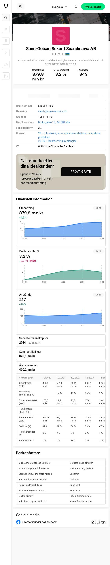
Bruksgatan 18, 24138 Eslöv (54, 122)
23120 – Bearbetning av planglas (57, 141)
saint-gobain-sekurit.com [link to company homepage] (52, 111)
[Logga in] (76, 6)
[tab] (38, 95)
